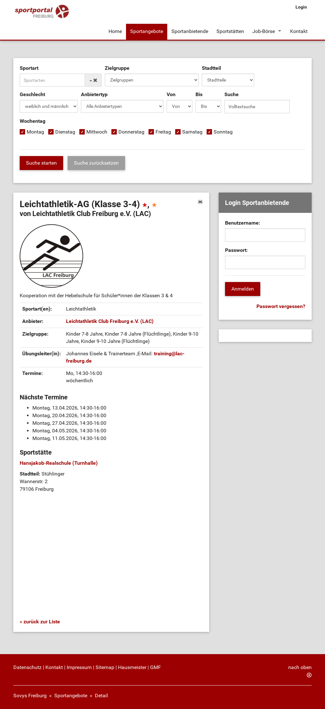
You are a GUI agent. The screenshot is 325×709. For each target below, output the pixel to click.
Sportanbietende (189, 31)
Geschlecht (32, 94)
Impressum (79, 667)
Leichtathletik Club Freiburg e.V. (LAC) (110, 321)
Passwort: (236, 250)
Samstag (192, 132)
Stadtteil (211, 68)
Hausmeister (132, 667)
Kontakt (299, 31)
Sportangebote (146, 31)
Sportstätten (230, 31)
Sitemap (105, 667)
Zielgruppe (117, 68)
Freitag (163, 132)
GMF (155, 667)
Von (171, 94)
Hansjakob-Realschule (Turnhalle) (59, 463)
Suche (231, 94)
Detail (101, 696)
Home (115, 31)
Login (301, 7)
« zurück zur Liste (40, 622)
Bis (199, 94)
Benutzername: (242, 223)
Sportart (29, 68)
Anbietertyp (94, 94)
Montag (35, 132)
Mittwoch (96, 132)
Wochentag (32, 121)
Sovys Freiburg (30, 696)
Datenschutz (27, 667)
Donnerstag (131, 132)
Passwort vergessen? (280, 306)
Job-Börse (263, 31)
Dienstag (65, 132)
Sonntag (223, 132)
